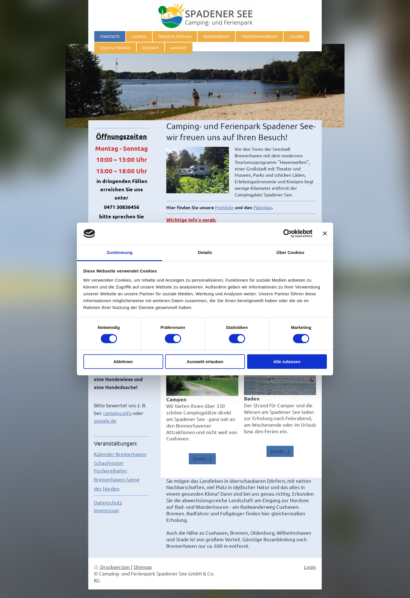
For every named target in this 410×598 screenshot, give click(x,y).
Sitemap (143, 567)
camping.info (117, 413)
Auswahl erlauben (205, 361)
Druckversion (112, 567)
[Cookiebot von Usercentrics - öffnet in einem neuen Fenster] (287, 233)
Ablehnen (123, 361)
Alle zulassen (286, 361)
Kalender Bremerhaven (120, 454)
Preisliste (224, 207)
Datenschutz (108, 502)
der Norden (107, 488)
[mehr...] (202, 458)
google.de (105, 421)
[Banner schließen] (325, 233)
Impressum (106, 510)
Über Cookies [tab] (290, 252)
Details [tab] (205, 252)
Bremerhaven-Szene (117, 479)
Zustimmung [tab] (120, 252)
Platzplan (262, 207)
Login (310, 567)
